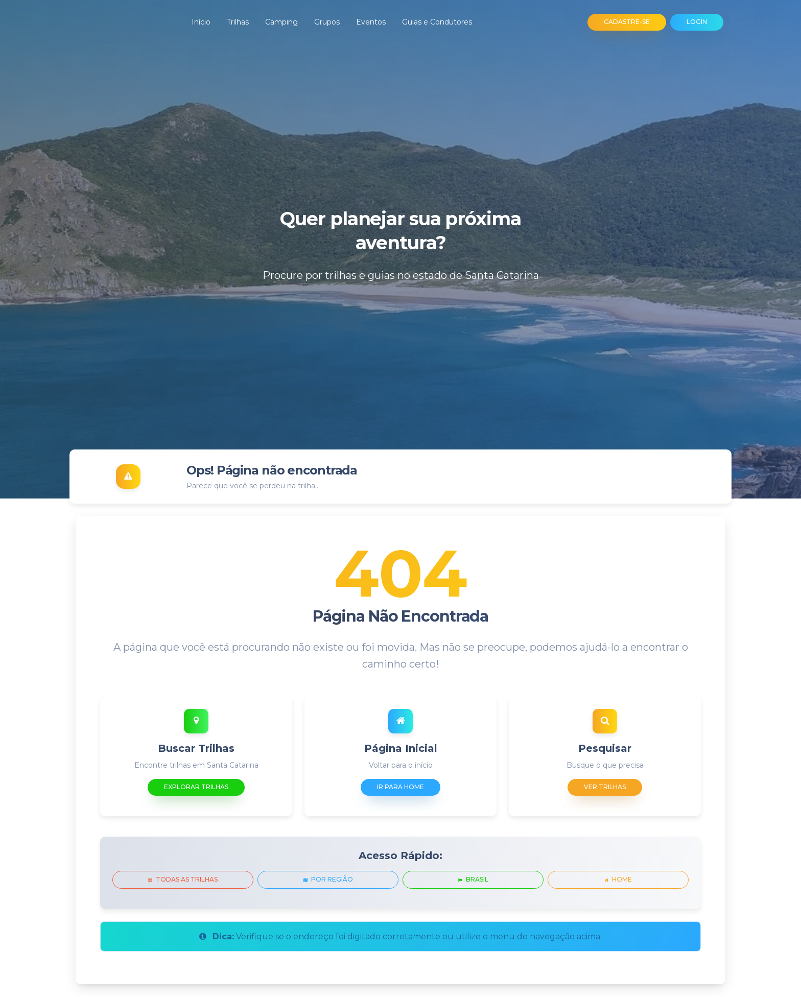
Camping (281, 22)
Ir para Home (400, 787)
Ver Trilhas (605, 787)
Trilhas (238, 22)
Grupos (327, 22)
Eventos (371, 22)
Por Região (328, 879)
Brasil (473, 879)
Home (618, 879)
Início (201, 22)
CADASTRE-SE (627, 22)
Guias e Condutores (437, 22)
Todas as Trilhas (183, 879)
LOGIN (697, 22)
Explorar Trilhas (196, 787)
